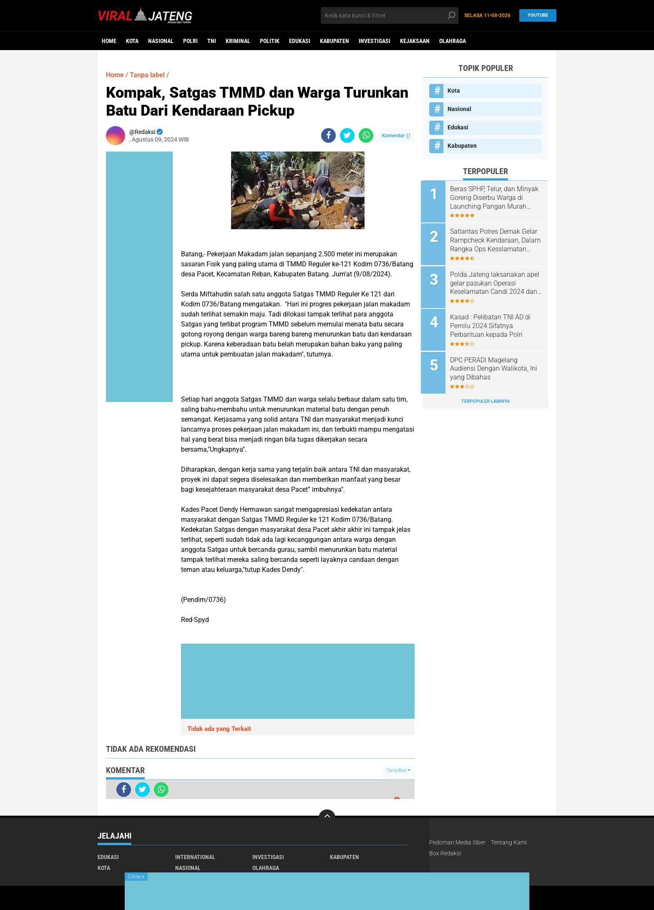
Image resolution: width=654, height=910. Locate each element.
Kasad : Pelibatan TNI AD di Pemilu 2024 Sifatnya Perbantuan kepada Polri (492, 324)
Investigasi (374, 41)
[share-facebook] (328, 135)
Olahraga (452, 41)
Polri (190, 41)
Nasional (161, 41)
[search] (389, 15)
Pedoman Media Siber (457, 842)
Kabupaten (334, 41)
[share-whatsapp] (366, 135)
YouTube (535, 15)
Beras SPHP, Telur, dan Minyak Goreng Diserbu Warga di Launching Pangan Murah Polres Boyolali (496, 198)
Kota (132, 41)
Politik (269, 41)
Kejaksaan (415, 41)
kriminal (238, 41)
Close (136, 877)
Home (109, 41)
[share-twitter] (347, 135)
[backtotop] (327, 817)
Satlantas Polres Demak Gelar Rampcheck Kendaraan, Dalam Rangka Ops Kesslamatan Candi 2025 (495, 240)
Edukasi (299, 41)
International (195, 857)
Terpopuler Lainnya (485, 398)
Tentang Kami (509, 842)
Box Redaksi (445, 853)
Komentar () (396, 135)
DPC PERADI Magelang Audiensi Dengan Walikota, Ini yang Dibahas (495, 366)
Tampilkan (398, 770)
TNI (211, 41)
